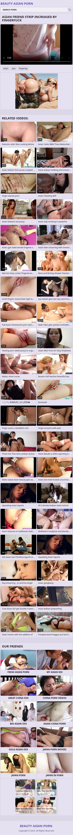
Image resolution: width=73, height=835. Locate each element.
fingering (23, 68)
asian (5, 68)
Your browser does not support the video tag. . (36, 44)
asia (13, 68)
